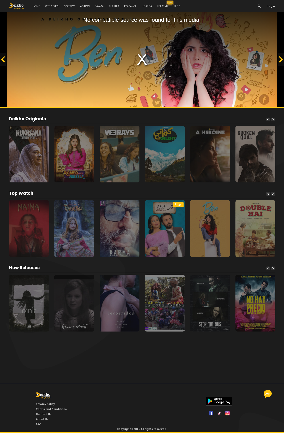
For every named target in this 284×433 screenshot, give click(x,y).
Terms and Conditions (51, 409)
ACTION (85, 6)
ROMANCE (130, 6)
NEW (170, 2)
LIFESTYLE (163, 4)
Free (178, 204)
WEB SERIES (52, 6)
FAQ (38, 424)
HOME (36, 6)
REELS (177, 6)
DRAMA (99, 6)
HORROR (147, 6)
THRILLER (114, 6)
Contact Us (43, 414)
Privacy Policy (45, 404)
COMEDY (69, 6)
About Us (42, 419)
